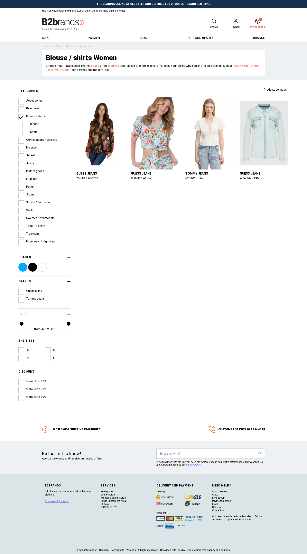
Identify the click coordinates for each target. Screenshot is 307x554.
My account (218, 497)
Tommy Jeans (196, 173)
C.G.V (215, 494)
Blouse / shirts (35, 116)
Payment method (221, 500)
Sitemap (104, 550)
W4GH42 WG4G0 (142, 178)
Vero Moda (62, 70)
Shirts (34, 132)
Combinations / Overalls (41, 139)
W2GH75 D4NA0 (250, 178)
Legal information (87, 550)
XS (28, 350)
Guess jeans (86, 173)
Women (94, 38)
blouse (94, 66)
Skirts (29, 210)
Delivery (216, 507)
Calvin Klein (240, 66)
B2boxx (105, 504)
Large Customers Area (113, 500)
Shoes (30, 194)
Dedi (188, 550)
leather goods (35, 171)
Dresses (31, 147)
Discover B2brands (57, 501)
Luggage (31, 179)
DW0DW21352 (194, 178)
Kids (143, 38)
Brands (259, 38)
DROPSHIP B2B (109, 507)
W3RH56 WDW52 (87, 178)
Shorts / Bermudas (38, 202)
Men (45, 38)
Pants (30, 186)
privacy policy (193, 464)
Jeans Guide (108, 494)
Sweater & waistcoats (40, 218)
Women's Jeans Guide (113, 497)
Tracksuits (33, 233)
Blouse (34, 124)
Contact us (218, 510)
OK (259, 453)
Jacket (30, 155)
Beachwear (33, 108)
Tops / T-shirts (35, 226)
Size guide (107, 491)
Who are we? (219, 491)
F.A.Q (215, 504)
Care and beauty (200, 38)
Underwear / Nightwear (41, 241)
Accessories (34, 100)
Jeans (30, 163)
